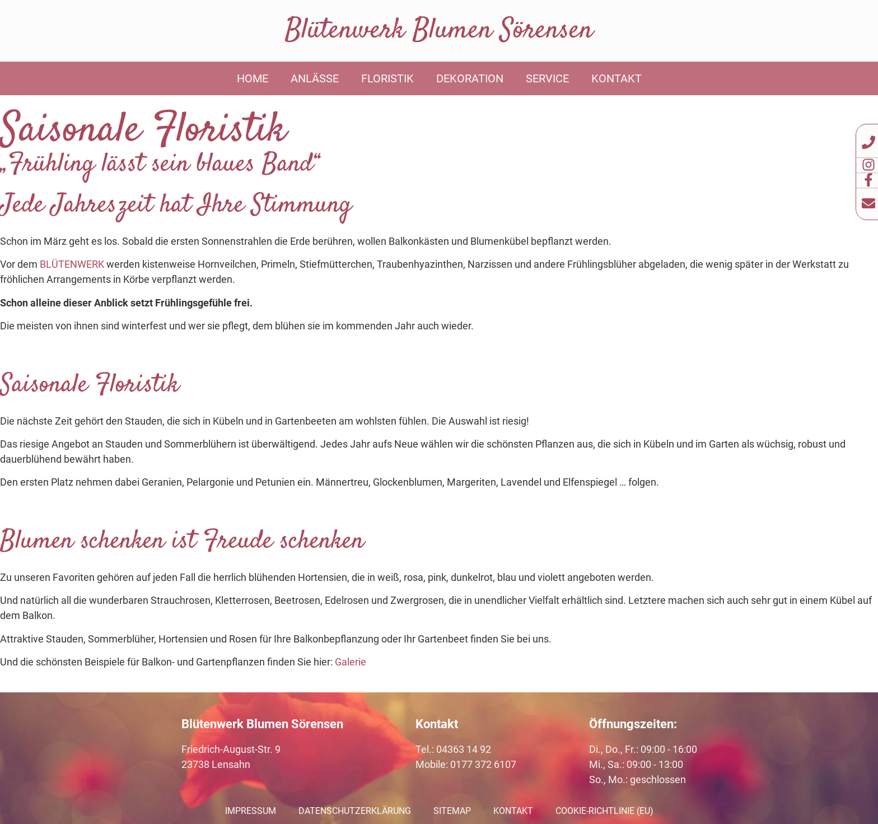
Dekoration (469, 78)
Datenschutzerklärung (354, 811)
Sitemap (452, 811)
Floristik (387, 78)
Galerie (350, 662)
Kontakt (616, 78)
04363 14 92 (463, 749)
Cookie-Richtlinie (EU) (604, 811)
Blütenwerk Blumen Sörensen (439, 30)
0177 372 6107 (483, 764)
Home (252, 78)
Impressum (250, 811)
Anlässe (315, 78)
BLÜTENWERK (72, 264)
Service (547, 78)
